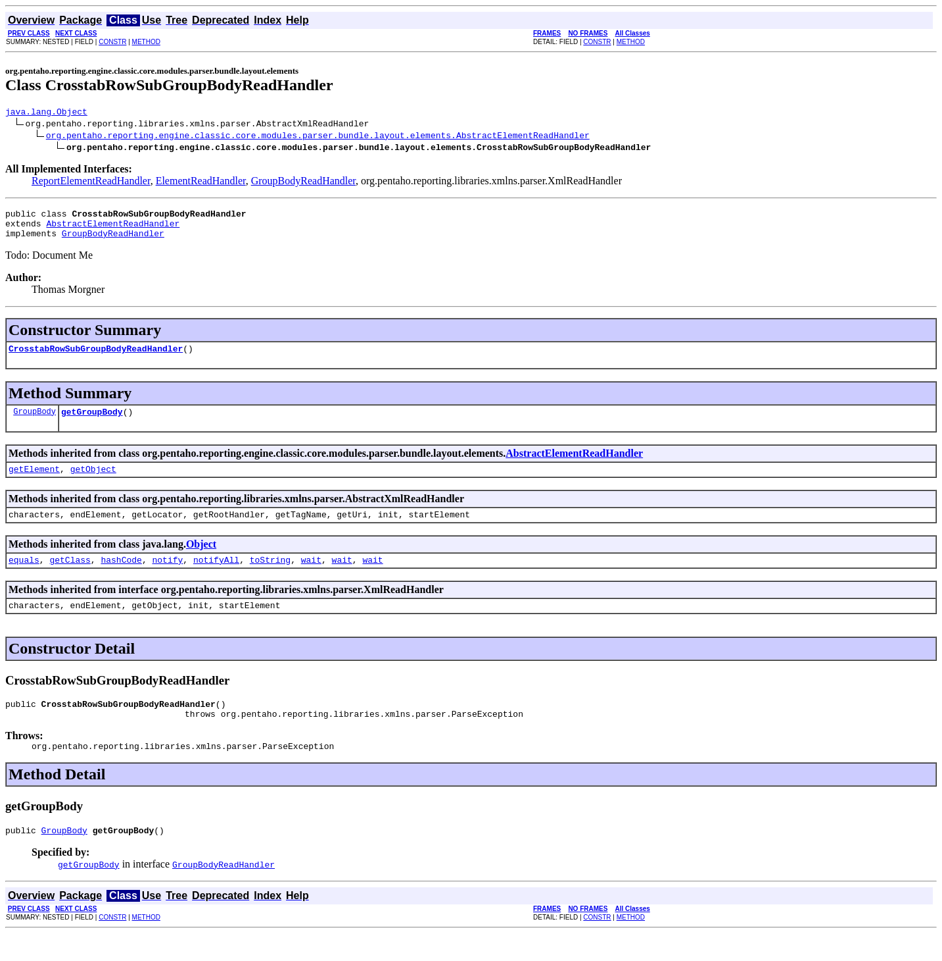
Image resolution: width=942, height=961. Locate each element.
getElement (34, 482)
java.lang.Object (46, 113)
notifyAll (216, 577)
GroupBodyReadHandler (303, 182)
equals (24, 577)
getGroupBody (92, 423)
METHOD (146, 41)
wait (311, 577)
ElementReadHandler (201, 182)
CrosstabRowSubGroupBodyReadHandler (96, 358)
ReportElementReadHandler (91, 182)
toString (270, 577)
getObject (93, 482)
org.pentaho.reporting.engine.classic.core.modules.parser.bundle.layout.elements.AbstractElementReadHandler (318, 137)
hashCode (121, 577)
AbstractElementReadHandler (112, 229)
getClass (69, 577)
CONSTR (112, 41)
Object (201, 559)
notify (167, 577)
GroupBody (34, 423)
